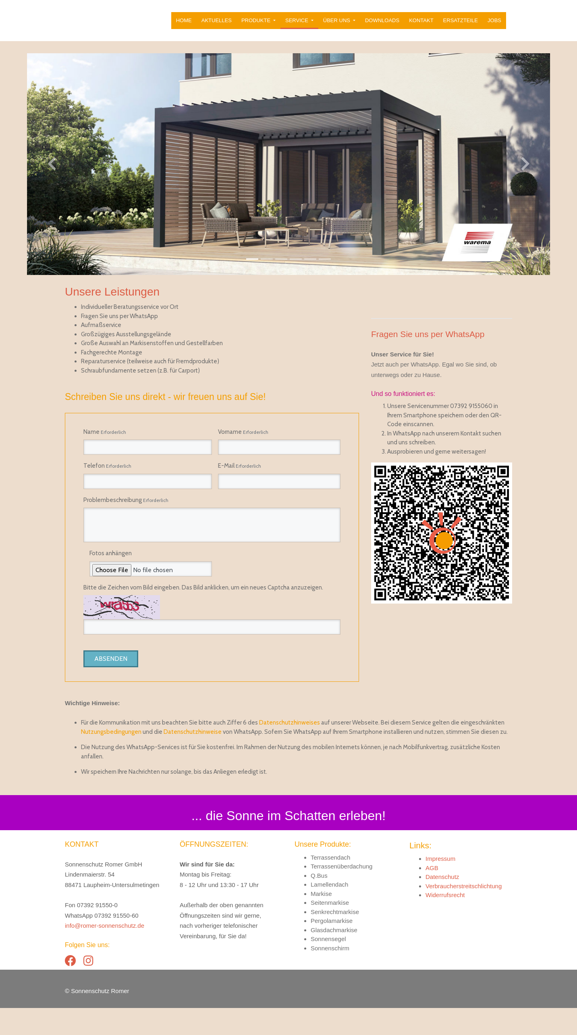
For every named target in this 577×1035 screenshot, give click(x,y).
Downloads (382, 25)
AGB (431, 894)
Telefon (107, 474)
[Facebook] (70, 988)
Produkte (256, 25)
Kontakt (421, 25)
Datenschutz (442, 903)
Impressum (440, 885)
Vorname (243, 440)
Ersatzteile (460, 25)
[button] (43, 172)
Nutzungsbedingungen (111, 758)
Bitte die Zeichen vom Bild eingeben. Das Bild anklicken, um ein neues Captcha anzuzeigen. (203, 596)
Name (104, 440)
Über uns (337, 25)
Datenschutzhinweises (289, 749)
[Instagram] (88, 988)
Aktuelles (216, 25)
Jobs (494, 25)
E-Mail (239, 474)
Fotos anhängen (110, 562)
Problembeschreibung (125, 508)
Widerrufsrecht (445, 921)
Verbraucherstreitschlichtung (463, 913)
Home (184, 25)
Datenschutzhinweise (193, 758)
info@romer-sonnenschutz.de (104, 952)
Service (297, 25)
